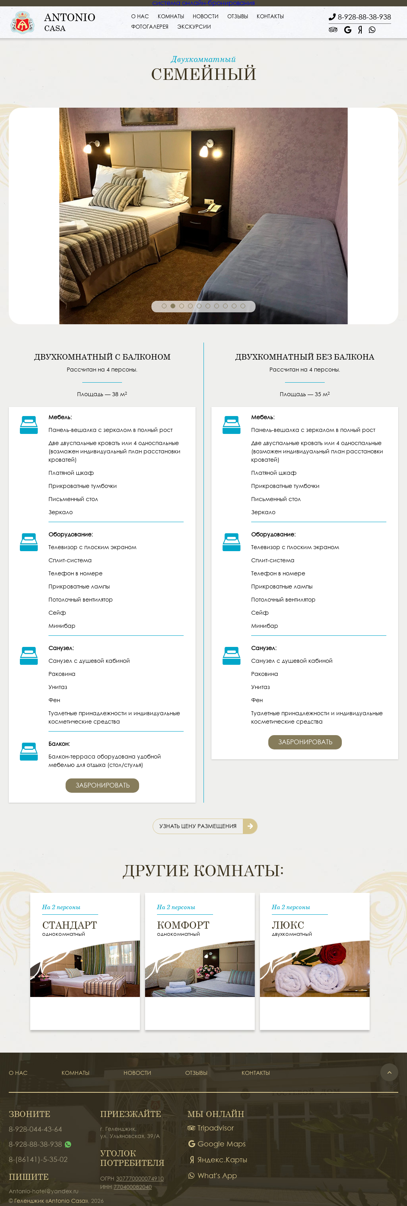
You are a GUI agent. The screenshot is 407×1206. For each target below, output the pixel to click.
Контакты (270, 17)
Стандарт (69, 923)
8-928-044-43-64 (35, 1129)
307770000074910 (140, 1179)
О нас (140, 17)
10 (242, 306)
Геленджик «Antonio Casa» (51, 1201)
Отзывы (237, 17)
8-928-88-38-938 (35, 1144)
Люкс (288, 923)
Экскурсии (194, 27)
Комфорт (183, 923)
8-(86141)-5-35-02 (38, 1159)
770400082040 (133, 1187)
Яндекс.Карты (217, 1160)
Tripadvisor (211, 1128)
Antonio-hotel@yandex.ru (44, 1191)
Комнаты (171, 17)
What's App (212, 1176)
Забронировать (103, 786)
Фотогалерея (150, 27)
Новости (206, 17)
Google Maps (217, 1144)
